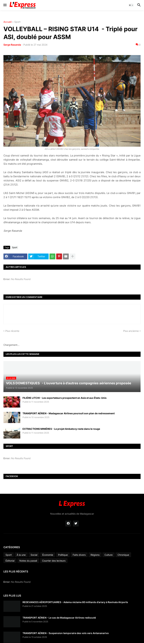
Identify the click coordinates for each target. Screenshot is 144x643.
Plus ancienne (131, 330)
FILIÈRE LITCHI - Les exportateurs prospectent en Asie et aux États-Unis (65, 397)
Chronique (123, 554)
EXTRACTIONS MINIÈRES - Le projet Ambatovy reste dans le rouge (61, 428)
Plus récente (12, 330)
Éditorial (9, 560)
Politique (63, 554)
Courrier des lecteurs (53, 560)
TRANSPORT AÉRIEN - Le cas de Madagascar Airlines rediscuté (59, 617)
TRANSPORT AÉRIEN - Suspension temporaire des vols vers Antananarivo (66, 633)
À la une (21, 554)
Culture (108, 554)
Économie (47, 554)
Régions (95, 554)
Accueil (7, 22)
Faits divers (79, 554)
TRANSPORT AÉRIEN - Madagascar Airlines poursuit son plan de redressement (69, 413)
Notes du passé (28, 560)
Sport (17, 22)
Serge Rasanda (12, 44)
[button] (4, 5)
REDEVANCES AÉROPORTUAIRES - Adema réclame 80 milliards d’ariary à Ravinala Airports (75, 602)
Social (34, 554)
